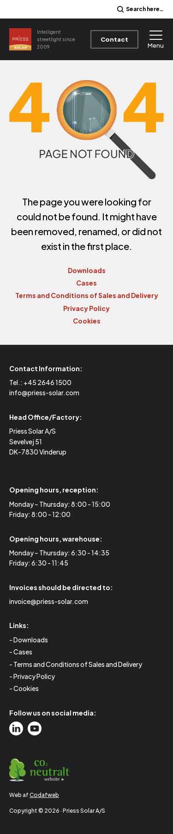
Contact (114, 39)
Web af (34, 794)
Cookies (87, 321)
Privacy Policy (86, 308)
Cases (86, 283)
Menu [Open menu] (156, 40)
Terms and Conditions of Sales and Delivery (86, 295)
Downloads (87, 270)
